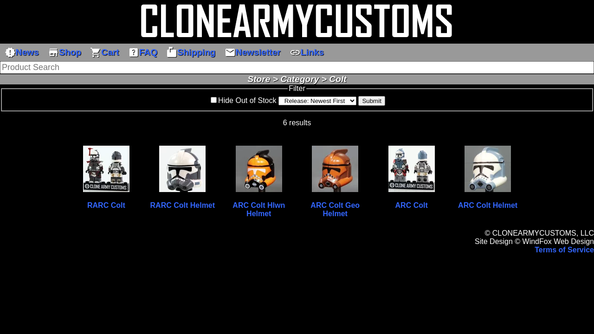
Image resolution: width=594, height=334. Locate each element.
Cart (104, 52)
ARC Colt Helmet (487, 205)
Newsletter (253, 52)
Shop (64, 52)
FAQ (142, 52)
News (22, 52)
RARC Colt (106, 205)
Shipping (190, 52)
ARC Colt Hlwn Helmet (258, 209)
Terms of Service (564, 250)
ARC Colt (411, 205)
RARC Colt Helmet (182, 205)
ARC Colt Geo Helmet (335, 209)
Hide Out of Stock (247, 100)
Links (307, 52)
